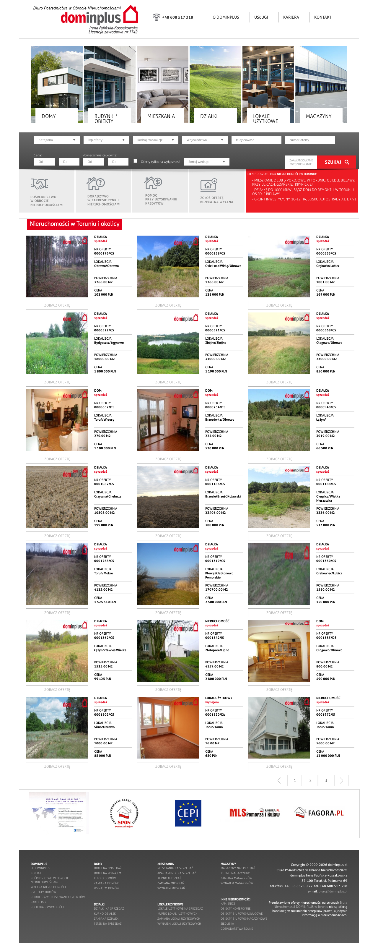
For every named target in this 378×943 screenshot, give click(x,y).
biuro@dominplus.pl (333, 891)
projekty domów (43, 892)
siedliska (227, 924)
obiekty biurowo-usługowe (242, 914)
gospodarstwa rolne (237, 929)
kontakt (37, 873)
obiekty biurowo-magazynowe (244, 919)
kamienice (228, 903)
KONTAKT (322, 17)
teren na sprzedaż (108, 924)
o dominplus (40, 868)
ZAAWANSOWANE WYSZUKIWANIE (301, 162)
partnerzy (38, 902)
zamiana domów (106, 883)
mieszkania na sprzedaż (175, 868)
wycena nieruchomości (48, 887)
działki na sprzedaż (109, 908)
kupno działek (105, 914)
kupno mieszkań (169, 878)
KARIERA (291, 17)
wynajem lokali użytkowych (179, 924)
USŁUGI (261, 17)
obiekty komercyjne (235, 908)
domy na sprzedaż (108, 868)
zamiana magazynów (236, 878)
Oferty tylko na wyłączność (160, 162)
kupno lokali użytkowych (177, 914)
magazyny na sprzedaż (238, 868)
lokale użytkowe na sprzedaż (180, 908)
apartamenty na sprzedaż (176, 873)
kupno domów (105, 878)
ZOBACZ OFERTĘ (57, 305)
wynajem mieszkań (171, 888)
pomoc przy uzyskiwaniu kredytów (58, 897)
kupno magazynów (235, 873)
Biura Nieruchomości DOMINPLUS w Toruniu (310, 904)
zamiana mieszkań (170, 883)
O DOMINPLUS (226, 17)
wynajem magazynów (237, 883)
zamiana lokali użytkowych (178, 919)
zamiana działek (106, 919)
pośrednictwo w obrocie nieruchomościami (50, 880)
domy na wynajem (107, 873)
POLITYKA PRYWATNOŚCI (47, 907)
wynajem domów (106, 888)
